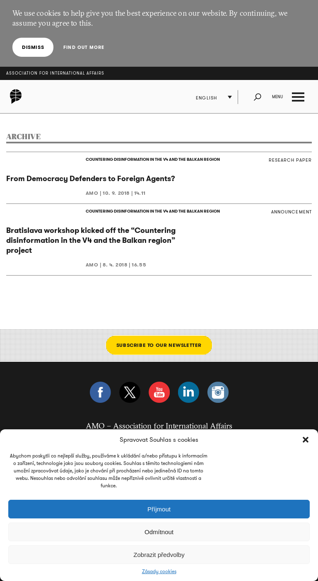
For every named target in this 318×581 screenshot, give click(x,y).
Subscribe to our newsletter (159, 345)
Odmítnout (159, 531)
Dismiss (33, 47)
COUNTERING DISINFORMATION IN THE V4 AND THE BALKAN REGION (153, 159)
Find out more (83, 47)
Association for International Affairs (55, 73)
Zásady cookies (159, 571)
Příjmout (159, 509)
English (206, 97)
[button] (305, 440)
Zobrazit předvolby (158, 554)
